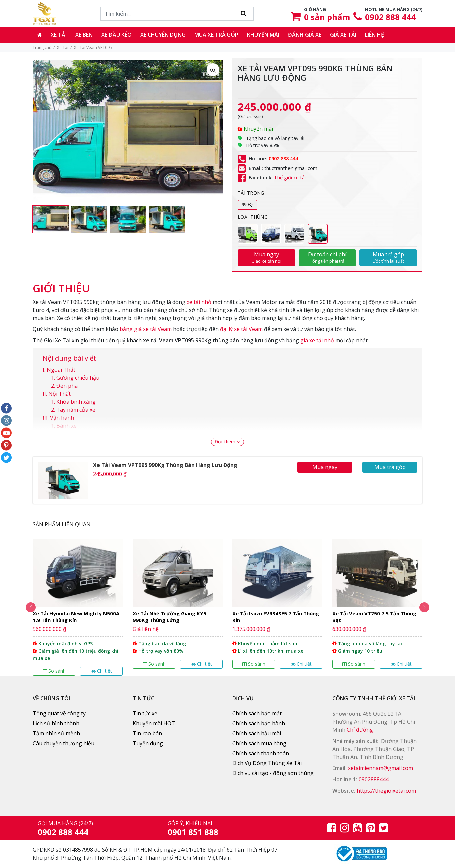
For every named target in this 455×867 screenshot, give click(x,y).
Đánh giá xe (304, 34)
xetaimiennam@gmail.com (380, 768)
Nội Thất (59, 393)
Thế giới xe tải (290, 178)
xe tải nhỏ (199, 302)
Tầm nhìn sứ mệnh (56, 733)
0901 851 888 (193, 831)
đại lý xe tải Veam (241, 329)
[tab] (61, 285)
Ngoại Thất (61, 369)
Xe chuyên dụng (163, 34)
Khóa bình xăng (76, 401)
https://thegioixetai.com (386, 790)
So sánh (54, 671)
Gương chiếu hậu (77, 377)
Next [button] (431, 607)
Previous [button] (24, 607)
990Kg (247, 204)
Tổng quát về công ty (59, 713)
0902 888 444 (390, 16)
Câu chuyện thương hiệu (63, 743)
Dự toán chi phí (327, 257)
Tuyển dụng (148, 743)
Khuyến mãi (263, 34)
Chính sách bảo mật (257, 713)
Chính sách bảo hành (258, 723)
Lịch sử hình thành (56, 723)
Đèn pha (67, 385)
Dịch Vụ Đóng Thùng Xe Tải (267, 763)
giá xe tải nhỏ (317, 340)
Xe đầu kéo (116, 34)
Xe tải (59, 34)
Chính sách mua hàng (259, 743)
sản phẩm (327, 16)
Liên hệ (374, 34)
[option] (50, 219)
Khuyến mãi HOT (154, 723)
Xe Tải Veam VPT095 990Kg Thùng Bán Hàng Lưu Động (165, 465)
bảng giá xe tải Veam (146, 329)
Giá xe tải (343, 34)
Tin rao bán (147, 733)
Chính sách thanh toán (260, 753)
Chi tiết (101, 671)
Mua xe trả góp (216, 34)
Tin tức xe (145, 713)
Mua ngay (266, 257)
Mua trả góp (388, 257)
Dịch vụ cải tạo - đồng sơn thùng (273, 773)
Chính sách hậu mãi (256, 733)
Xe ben (84, 34)
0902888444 (374, 779)
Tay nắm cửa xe (75, 409)
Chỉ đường (360, 729)
